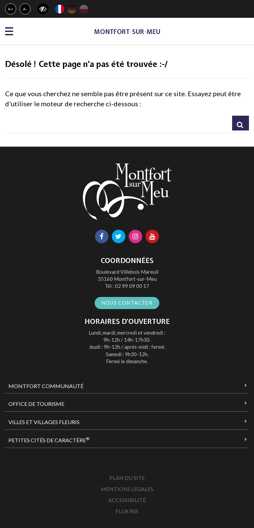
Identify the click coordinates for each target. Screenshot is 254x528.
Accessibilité (127, 500)
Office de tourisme (36, 404)
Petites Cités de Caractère (48, 440)
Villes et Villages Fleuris (44, 422)
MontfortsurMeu (127, 32)
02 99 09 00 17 (132, 286)
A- (25, 8)
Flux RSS (127, 511)
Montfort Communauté (46, 386)
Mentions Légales (127, 489)
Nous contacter (127, 303)
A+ (10, 8)
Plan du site (127, 478)
